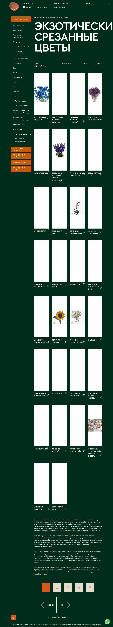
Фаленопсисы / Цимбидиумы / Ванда (21, 119)
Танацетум (75, 284)
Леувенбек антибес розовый (74, 120)
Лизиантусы (17, 77)
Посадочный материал (19, 156)
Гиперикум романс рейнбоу (92, 396)
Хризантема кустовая (23, 134)
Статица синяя (41, 449)
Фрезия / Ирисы (19, 124)
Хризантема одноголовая (20, 140)
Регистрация (42, 7)
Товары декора (19, 162)
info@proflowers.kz (60, 3)
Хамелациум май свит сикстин (57, 120)
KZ (89, 3)
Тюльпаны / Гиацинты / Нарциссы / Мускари (22, 112)
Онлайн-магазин (59, 7)
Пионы (15, 87)
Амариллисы (17, 30)
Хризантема (17, 129)
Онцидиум (92, 340)
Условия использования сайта (64, 624)
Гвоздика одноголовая (20, 53)
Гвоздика (16, 42)
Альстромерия (18, 25)
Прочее (16, 91)
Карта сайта (33, 624)
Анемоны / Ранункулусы (18, 36)
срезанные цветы (51, 551)
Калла (15, 73)
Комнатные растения (18, 149)
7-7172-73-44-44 (28, 3)
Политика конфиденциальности (46, 624)
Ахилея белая (40, 231)
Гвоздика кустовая (22, 47)
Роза (14, 96)
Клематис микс (41, 173)
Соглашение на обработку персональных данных (88, 624)
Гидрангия (17, 63)
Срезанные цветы (20, 19)
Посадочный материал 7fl (19, 169)
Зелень (15, 68)
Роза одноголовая (21, 106)
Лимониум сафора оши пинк (93, 287)
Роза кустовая (20, 101)
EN (87, 3)
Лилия (15, 82)
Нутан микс (57, 393)
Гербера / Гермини (20, 58)
